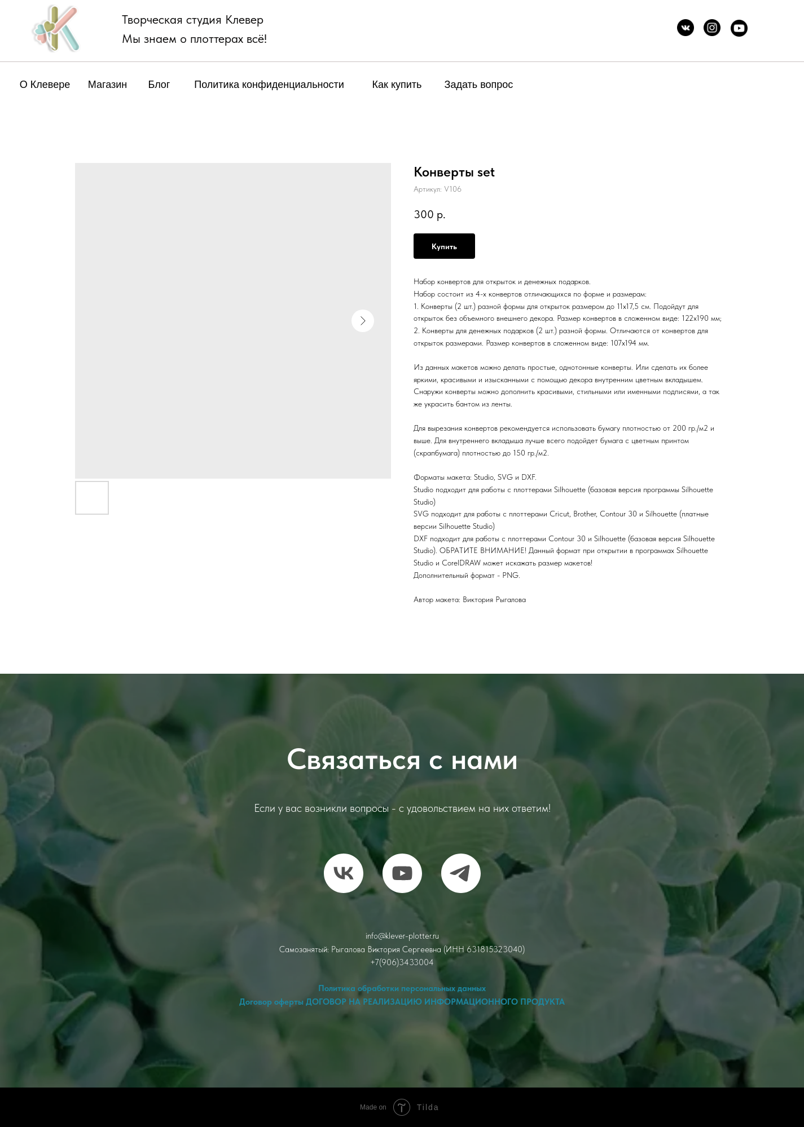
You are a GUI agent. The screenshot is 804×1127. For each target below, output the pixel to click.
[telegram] (461, 873)
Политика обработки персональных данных (402, 988)
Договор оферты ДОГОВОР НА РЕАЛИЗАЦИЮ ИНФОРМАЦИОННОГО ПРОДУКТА (402, 1002)
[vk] (343, 873)
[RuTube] (402, 873)
